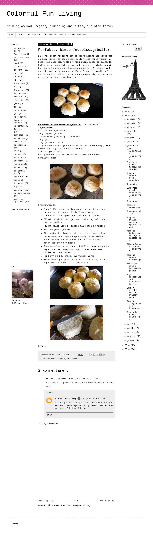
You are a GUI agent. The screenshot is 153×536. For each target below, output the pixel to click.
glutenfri (19, 100)
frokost (61, 359)
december (132, 119)
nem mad (18, 142)
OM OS (21, 35)
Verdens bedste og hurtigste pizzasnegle (134, 236)
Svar (48, 387)
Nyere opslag (46, 501)
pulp (16, 151)
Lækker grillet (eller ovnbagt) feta (133, 293)
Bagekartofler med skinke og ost (134, 316)
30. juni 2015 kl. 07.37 (95, 399)
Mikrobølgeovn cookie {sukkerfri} (134, 248)
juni (130, 146)
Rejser (17, 154)
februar (132, 336)
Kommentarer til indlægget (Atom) (71, 505)
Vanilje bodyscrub (133, 206)
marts (130, 332)
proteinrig (20, 145)
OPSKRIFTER (50, 35)
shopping (19, 161)
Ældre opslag (107, 501)
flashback (19, 90)
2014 (128, 345)
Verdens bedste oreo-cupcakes (133, 177)
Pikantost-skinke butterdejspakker (134, 267)
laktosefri (20, 129)
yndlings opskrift (19, 200)
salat (17, 158)
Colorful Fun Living (44, 14)
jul (16, 113)
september (132, 131)
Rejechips (132, 184)
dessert (18, 70)
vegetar (18, 190)
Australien (20, 54)
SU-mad (17, 168)
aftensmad (19, 49)
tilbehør (19, 183)
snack (17, 164)
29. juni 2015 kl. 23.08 (84, 379)
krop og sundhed (18, 121)
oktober (132, 127)
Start (76, 501)
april (130, 328)
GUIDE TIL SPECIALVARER (73, 35)
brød (53, 359)
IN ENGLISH (34, 35)
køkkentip (19, 126)
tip (16, 187)
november (132, 123)
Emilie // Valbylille (58, 379)
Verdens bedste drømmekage (134, 257)
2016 (128, 112)
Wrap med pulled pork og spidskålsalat (134, 222)
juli (130, 142)
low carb (19, 135)
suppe (17, 180)
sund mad (19, 177)
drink (17, 77)
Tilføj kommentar (48, 424)
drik (16, 73)
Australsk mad (21, 58)
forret (17, 93)
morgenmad (72, 359)
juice (17, 110)
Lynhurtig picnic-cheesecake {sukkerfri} (134, 193)
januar (131, 340)
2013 (128, 349)
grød (16, 103)
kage (16, 117)
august (131, 137)
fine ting (19, 83)
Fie (16, 80)
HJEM (11, 35)
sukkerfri (19, 171)
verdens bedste (22, 193)
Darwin (17, 67)
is (15, 107)
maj (129, 324)
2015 (128, 116)
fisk (16, 87)
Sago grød (132, 201)
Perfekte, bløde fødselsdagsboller (134, 166)
